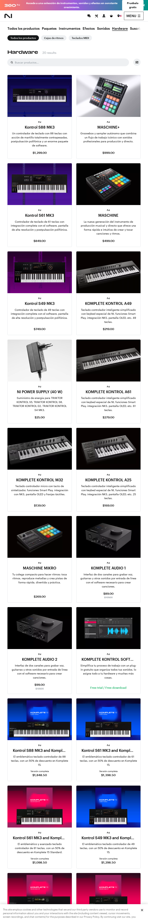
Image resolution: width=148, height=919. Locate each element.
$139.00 (39, 505)
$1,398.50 (108, 775)
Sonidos (103, 28)
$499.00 (108, 241)
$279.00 (108, 417)
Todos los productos (23, 28)
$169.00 (108, 505)
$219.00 (108, 329)
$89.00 (108, 593)
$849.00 (40, 241)
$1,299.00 (40, 152)
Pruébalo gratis (133, 5)
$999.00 (108, 152)
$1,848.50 (39, 775)
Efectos (89, 28)
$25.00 (40, 417)
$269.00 (40, 596)
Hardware (120, 28)
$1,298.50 (108, 862)
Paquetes (49, 28)
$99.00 (39, 684)
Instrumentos (69, 28)
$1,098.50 (39, 862)
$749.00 (39, 329)
